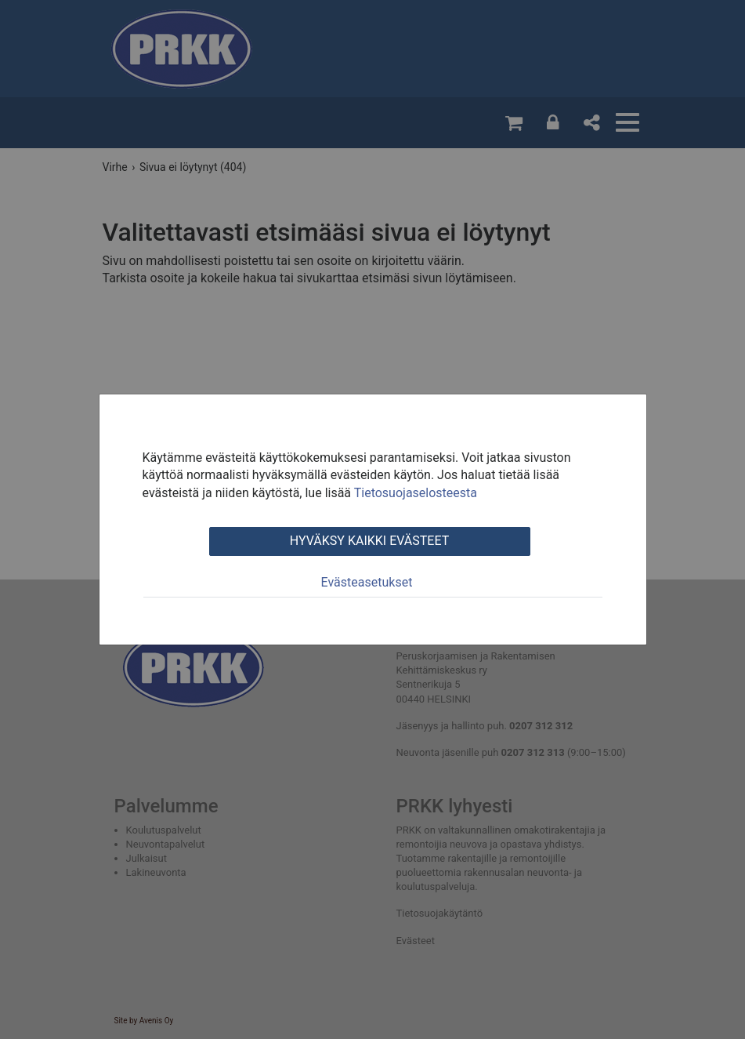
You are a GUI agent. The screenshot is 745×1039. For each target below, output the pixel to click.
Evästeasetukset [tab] (367, 582)
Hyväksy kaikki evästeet (369, 540)
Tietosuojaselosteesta (415, 492)
